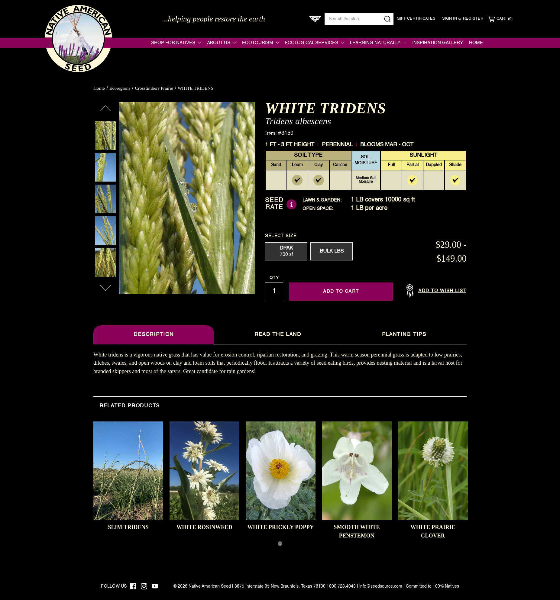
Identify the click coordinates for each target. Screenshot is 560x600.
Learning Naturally (378, 42)
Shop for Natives (176, 42)
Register (473, 19)
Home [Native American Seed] (476, 42)
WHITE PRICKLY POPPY (281, 527)
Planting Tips (404, 334)
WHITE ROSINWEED (204, 527)
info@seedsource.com (380, 586)
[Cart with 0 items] (500, 19)
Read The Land (277, 334)
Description (153, 334)
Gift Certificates (416, 19)
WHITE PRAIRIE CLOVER (432, 531)
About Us (221, 42)
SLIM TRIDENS (128, 527)
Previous (105, 108)
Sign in (449, 19)
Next (105, 288)
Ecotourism (260, 42)
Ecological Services (314, 42)
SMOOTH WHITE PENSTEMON (357, 531)
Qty (274, 278)
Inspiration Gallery (437, 42)
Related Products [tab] (129, 405)
